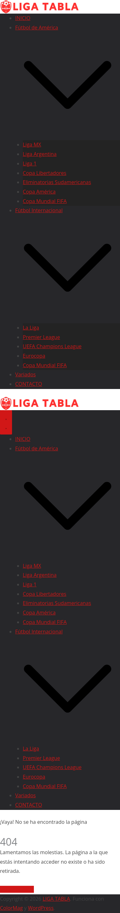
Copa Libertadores (44, 173)
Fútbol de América (36, 27)
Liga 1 (29, 163)
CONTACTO (28, 383)
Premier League (41, 336)
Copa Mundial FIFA (45, 201)
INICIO (22, 18)
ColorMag (11, 907)
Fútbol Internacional (39, 210)
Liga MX (32, 144)
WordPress (41, 907)
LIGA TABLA (56, 898)
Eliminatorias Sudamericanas (57, 182)
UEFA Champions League (52, 346)
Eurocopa (34, 355)
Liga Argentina (40, 154)
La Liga (31, 327)
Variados (25, 374)
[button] (67, 135)
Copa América (39, 191)
